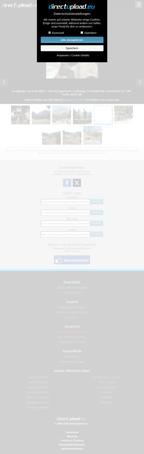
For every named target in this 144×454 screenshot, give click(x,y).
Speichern (72, 48)
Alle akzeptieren (72, 40)
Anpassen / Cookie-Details (73, 55)
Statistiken (90, 32)
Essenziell (58, 32)
